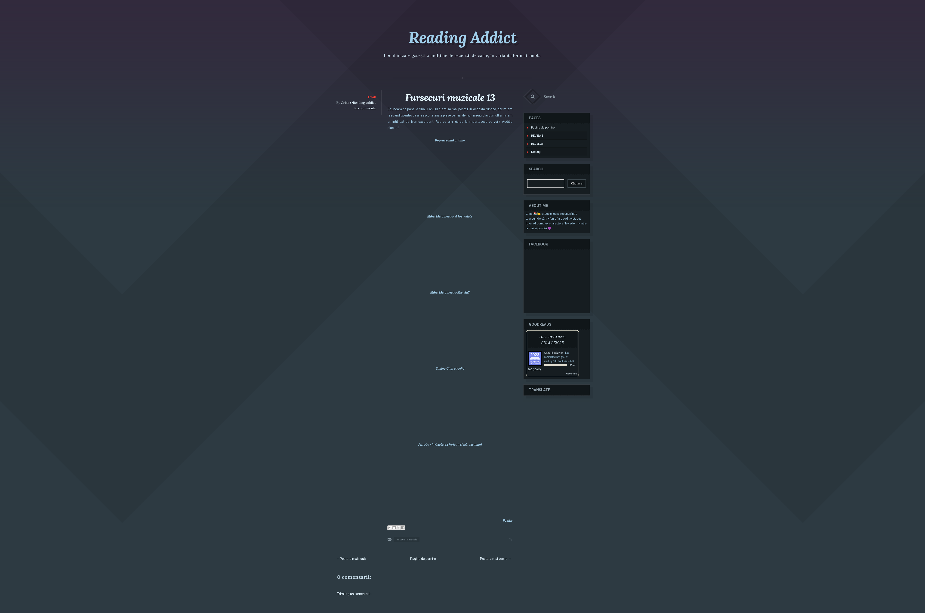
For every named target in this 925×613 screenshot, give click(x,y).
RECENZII (537, 142)
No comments (365, 108)
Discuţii (536, 151)
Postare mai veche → (495, 559)
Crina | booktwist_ (554, 351)
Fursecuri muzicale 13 (450, 97)
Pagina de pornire (423, 559)
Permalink (506, 538)
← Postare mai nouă (351, 559)
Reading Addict (462, 37)
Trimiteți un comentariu (354, 594)
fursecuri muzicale (407, 539)
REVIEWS (537, 134)
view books (572, 372)
